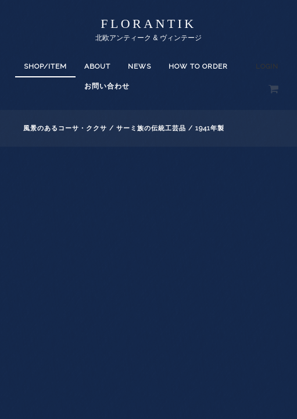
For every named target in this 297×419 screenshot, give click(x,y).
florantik (148, 23)
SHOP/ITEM (45, 66)
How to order (198, 66)
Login (267, 66)
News (139, 66)
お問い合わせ (107, 86)
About (97, 66)
